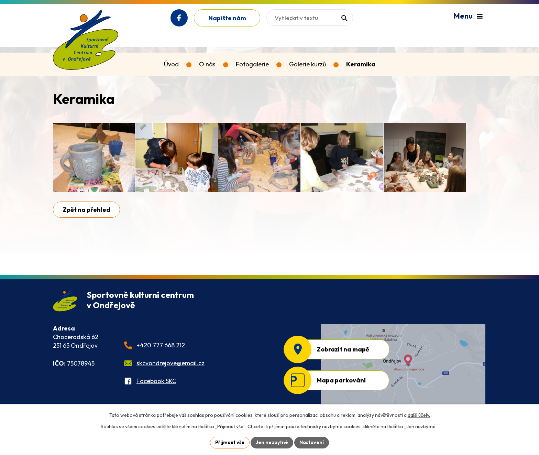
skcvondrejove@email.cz (170, 363)
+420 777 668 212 (160, 345)
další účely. (419, 415)
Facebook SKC (156, 381)
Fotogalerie (252, 64)
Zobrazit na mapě (343, 349)
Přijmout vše (229, 442)
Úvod (171, 64)
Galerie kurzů (307, 64)
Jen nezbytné (272, 442)
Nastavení (311, 442)
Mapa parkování (341, 380)
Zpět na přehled (86, 210)
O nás (207, 64)
